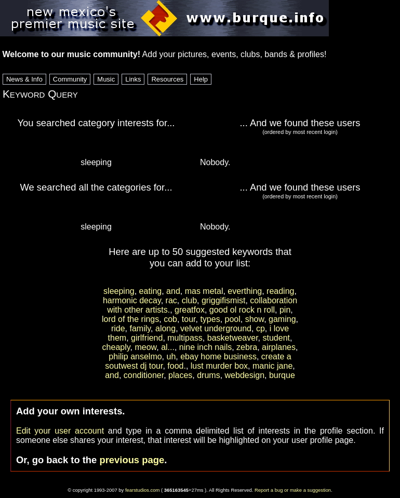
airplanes (279, 347)
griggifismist (223, 300)
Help (201, 79)
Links (133, 79)
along (165, 328)
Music (106, 79)
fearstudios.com (142, 490)
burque (282, 375)
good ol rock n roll (242, 309)
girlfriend (147, 337)
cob (170, 319)
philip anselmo (135, 356)
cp (260, 328)
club (189, 300)
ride (118, 328)
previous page (131, 459)
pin (284, 309)
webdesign (245, 375)
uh (171, 356)
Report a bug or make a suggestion (293, 490)
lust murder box (219, 365)
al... (168, 347)
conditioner (144, 375)
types (210, 319)
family (140, 328)
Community (70, 79)
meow (145, 347)
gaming (282, 319)
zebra (246, 347)
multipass (185, 337)
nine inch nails (205, 347)
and (173, 291)
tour (189, 319)
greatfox (190, 309)
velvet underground (215, 328)
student (275, 337)
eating (150, 291)
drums (208, 375)
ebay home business (218, 356)
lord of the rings (130, 319)
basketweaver (232, 337)
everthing (245, 291)
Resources (167, 79)
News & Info (24, 79)
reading (280, 291)
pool (233, 319)
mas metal (204, 291)
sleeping (119, 291)
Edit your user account (60, 430)
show (254, 319)
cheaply (116, 347)
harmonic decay (132, 300)
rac (171, 300)
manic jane (272, 365)
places (180, 375)
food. (176, 365)
